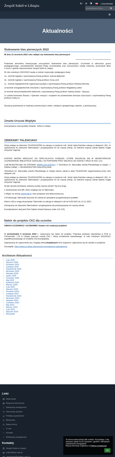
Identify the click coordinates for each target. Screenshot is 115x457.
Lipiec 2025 (11, 276)
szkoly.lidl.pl (26, 194)
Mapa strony (11, 424)
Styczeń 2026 (12, 262)
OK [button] (107, 450)
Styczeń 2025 (12, 289)
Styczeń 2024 (12, 311)
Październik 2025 (13, 269)
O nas (8, 428)
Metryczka (10, 420)
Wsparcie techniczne (15, 403)
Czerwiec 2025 (12, 278)
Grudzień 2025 (12, 264)
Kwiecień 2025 (12, 282)
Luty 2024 (10, 309)
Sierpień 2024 (12, 300)
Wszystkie (10, 314)
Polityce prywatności (98, 446)
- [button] (86, 3)
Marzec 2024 (12, 307)
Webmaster (11, 399)
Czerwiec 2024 (12, 302)
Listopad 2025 (12, 267)
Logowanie (107, 4)
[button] (96, 4)
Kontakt (9, 433)
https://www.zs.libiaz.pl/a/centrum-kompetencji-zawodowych (40, 246)
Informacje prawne (14, 411)
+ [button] (81, 3)
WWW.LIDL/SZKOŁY (46, 165)
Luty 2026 (10, 260)
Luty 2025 (10, 287)
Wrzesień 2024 (12, 298)
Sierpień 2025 (12, 273)
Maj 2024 (10, 305)
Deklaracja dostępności (16, 407)
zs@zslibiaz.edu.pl (14, 452)
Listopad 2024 (12, 294)
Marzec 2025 (12, 285)
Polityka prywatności (15, 416)
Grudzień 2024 (12, 291)
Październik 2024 (13, 296)
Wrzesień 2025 (12, 271)
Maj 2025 (10, 280)
